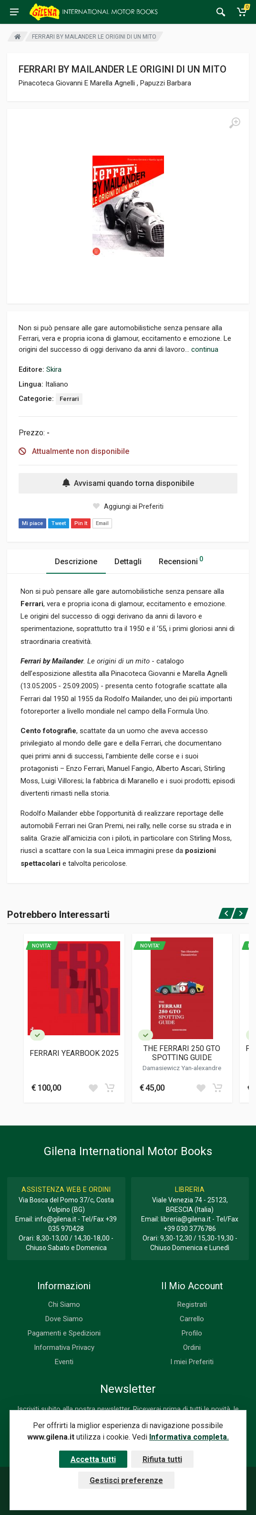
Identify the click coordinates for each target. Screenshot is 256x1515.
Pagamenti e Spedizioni (64, 1333)
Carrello (192, 1319)
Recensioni (181, 560)
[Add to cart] (109, 1087)
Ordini (192, 1347)
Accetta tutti (93, 1459)
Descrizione (76, 561)
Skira (53, 369)
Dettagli (128, 561)
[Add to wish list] (93, 1088)
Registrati (192, 1304)
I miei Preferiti (192, 1361)
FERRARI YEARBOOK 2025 (74, 1053)
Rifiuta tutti (162, 1459)
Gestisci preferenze (126, 1480)
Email (102, 523)
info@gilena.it (55, 1219)
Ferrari (69, 398)
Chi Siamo (64, 1304)
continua (204, 349)
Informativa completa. (189, 1436)
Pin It (80, 523)
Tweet (58, 523)
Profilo (192, 1333)
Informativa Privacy (64, 1347)
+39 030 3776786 (190, 1228)
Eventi (64, 1361)
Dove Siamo (64, 1319)
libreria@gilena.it (186, 1219)
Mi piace (32, 523)
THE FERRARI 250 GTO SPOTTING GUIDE (181, 1053)
